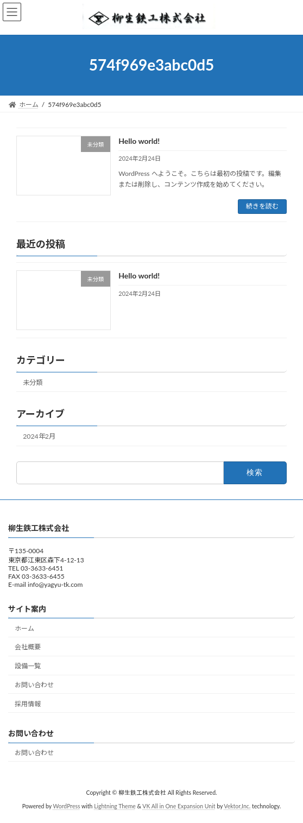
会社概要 (28, 647)
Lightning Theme (115, 806)
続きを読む (262, 206)
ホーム (24, 628)
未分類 (32, 382)
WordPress (66, 806)
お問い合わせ (34, 685)
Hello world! (139, 140)
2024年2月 (39, 436)
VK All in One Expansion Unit (178, 806)
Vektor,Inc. (237, 806)
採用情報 (28, 703)
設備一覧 (28, 666)
